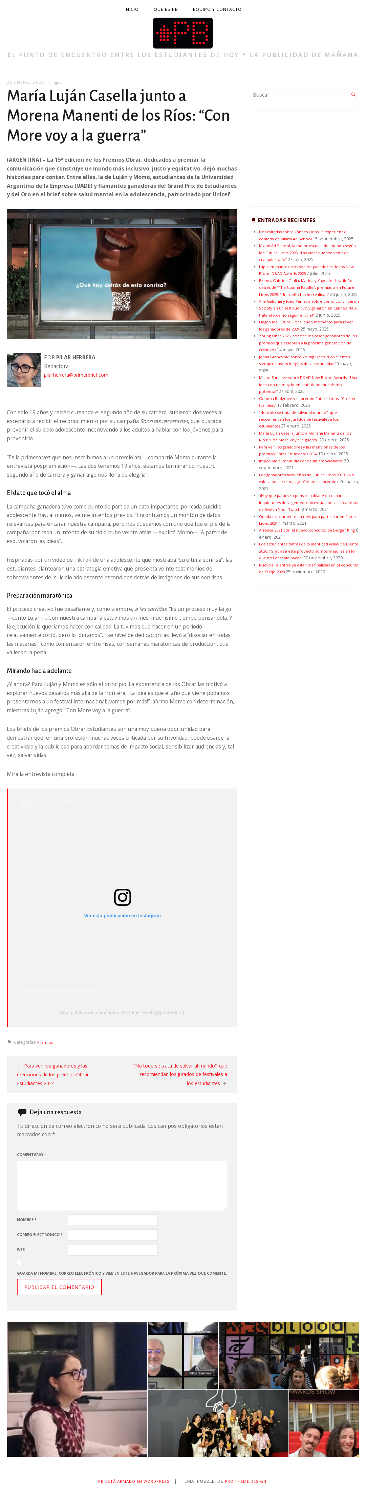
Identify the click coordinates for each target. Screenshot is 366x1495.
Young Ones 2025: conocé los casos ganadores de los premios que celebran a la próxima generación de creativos (309, 356)
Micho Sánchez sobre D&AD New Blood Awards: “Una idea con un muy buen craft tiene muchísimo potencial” (309, 398)
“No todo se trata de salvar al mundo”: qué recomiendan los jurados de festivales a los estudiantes (181, 1073)
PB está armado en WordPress (132, 1481)
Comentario (31, 1154)
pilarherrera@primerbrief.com (82, 374)
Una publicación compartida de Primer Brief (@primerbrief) (122, 1012)
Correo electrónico (40, 1234)
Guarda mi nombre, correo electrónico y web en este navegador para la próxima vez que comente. (122, 1272)
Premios (45, 1042)
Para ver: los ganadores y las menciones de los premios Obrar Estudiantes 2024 (57, 1073)
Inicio (132, 9)
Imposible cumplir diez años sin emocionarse (304, 481)
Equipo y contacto (217, 9)
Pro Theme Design (249, 1481)
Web (21, 1249)
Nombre (27, 1219)
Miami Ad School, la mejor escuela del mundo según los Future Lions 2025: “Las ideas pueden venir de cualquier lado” (306, 252)
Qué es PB (166, 9)
